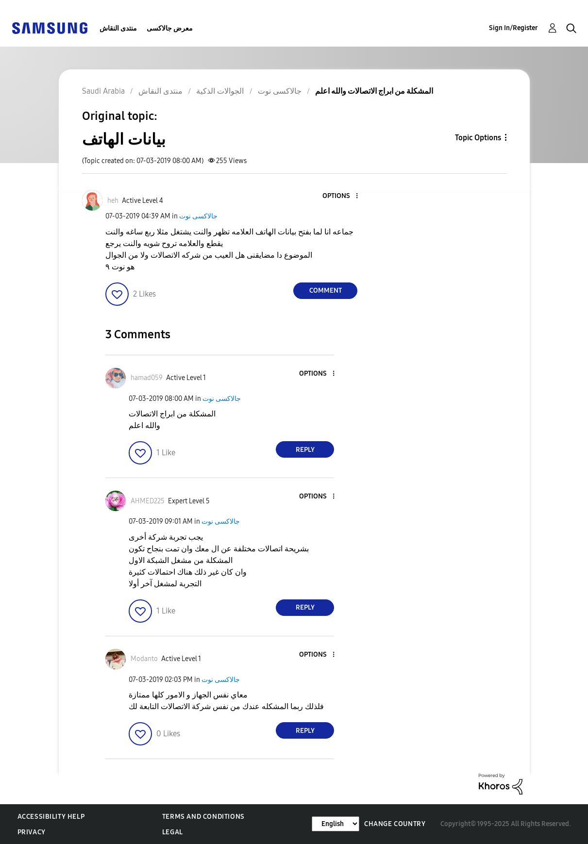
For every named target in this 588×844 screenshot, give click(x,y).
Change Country (394, 824)
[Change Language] (335, 823)
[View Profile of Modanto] (144, 659)
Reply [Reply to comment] (305, 450)
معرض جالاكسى (170, 28)
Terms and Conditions (203, 816)
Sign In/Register (513, 28)
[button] (341, 196)
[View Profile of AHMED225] (148, 501)
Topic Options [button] (478, 137)
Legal (172, 832)
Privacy (31, 832)
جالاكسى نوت (198, 216)
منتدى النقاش (118, 28)
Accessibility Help (51, 816)
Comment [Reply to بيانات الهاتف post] (325, 290)
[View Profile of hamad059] (147, 378)
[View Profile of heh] (112, 201)
